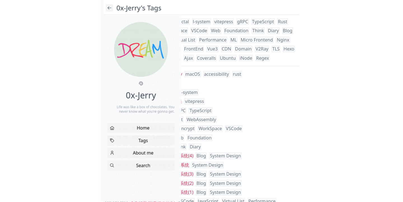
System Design (129, 40)
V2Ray (262, 49)
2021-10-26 (116, 156)
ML (233, 40)
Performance (213, 40)
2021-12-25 (116, 128)
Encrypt (152, 30)
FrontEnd (193, 49)
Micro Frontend (257, 40)
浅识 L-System (145, 92)
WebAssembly (125, 30)
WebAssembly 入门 (150, 119)
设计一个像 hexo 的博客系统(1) (162, 192)
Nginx (283, 40)
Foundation (236, 30)
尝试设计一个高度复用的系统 (160, 164)
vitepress (223, 22)
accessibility (147, 22)
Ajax (188, 58)
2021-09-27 (116, 183)
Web (215, 30)
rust (167, 22)
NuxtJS (173, 49)
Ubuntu (228, 58)
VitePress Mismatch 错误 (156, 101)
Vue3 (212, 49)
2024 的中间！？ (148, 83)
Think (258, 30)
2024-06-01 (116, 92)
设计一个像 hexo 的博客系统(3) (162, 173)
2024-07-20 (116, 83)
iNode (246, 58)
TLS (276, 49)
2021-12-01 (116, 147)
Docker (116, 49)
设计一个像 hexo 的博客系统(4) (162, 155)
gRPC (242, 22)
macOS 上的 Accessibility (156, 74)
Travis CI (152, 58)
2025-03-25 (116, 74)
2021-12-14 (116, 138)
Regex (262, 58)
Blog (287, 30)
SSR (147, 49)
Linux (133, 49)
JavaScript (159, 40)
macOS (123, 22)
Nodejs (172, 58)
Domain (243, 49)
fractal (182, 22)
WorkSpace (175, 30)
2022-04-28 (116, 110)
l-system (201, 22)
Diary (273, 30)
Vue (158, 49)
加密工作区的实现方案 (153, 128)
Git (137, 58)
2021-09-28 (116, 165)
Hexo (288, 49)
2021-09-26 (116, 192)
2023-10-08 (116, 101)
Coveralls (206, 58)
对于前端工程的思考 (151, 137)
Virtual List (184, 40)
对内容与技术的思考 (151, 146)
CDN (226, 49)
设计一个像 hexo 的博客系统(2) (162, 183)
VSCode (199, 30)
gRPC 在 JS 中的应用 (151, 110)
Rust (282, 22)
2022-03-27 (116, 119)
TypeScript (263, 22)
